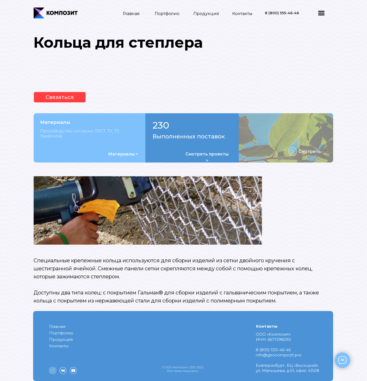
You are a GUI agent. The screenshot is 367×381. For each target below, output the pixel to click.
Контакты (242, 13)
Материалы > (123, 154)
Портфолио (167, 13)
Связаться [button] (50, 97)
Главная (131, 13)
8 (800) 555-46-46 (282, 13)
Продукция (206, 13)
